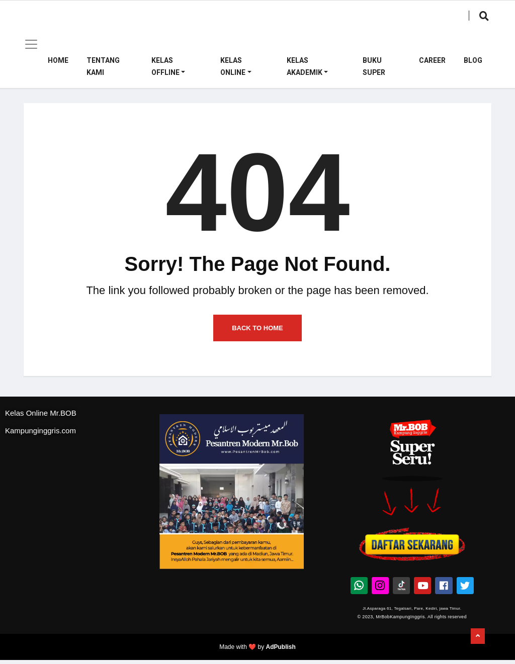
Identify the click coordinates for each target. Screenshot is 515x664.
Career (432, 60)
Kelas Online (232, 66)
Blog (473, 60)
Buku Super (374, 66)
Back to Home (257, 333)
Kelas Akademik (304, 66)
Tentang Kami (103, 66)
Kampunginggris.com (40, 436)
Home (58, 60)
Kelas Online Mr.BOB (40, 419)
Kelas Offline (165, 66)
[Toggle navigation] (31, 44)
